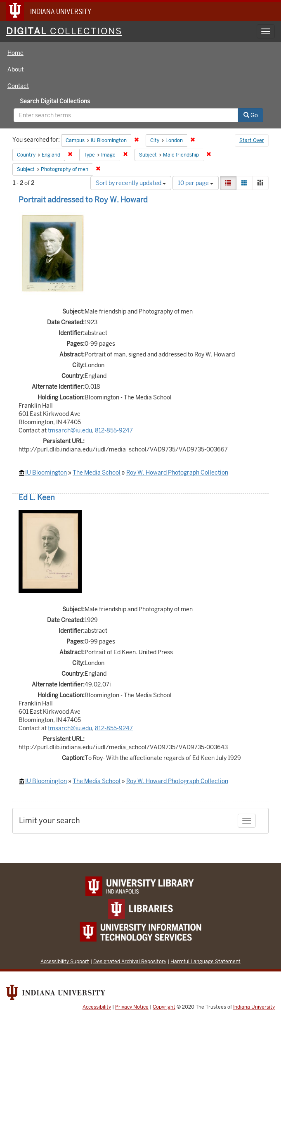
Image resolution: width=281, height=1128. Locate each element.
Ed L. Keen (37, 497)
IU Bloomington (46, 472)
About (15, 69)
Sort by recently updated (131, 183)
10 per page (195, 183)
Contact (18, 86)
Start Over (251, 140)
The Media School (96, 472)
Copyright (164, 1007)
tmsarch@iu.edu (70, 430)
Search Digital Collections (55, 101)
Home (15, 53)
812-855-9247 (114, 430)
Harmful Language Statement (205, 961)
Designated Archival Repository (129, 961)
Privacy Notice (132, 1007)
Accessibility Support (64, 961)
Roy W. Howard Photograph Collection (177, 472)
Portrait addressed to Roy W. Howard (83, 199)
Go (250, 115)
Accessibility (97, 1007)
